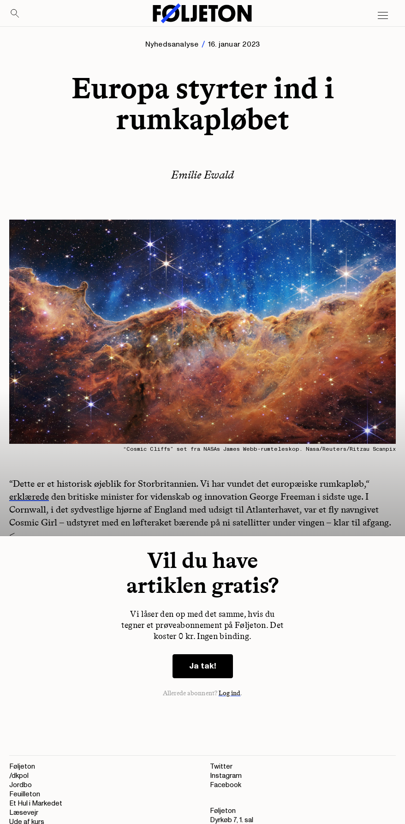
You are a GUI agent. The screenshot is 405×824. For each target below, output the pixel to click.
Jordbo (20, 785)
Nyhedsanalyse (172, 44)
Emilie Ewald (202, 174)
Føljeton (22, 766)
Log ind (230, 693)
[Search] (15, 14)
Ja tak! (202, 666)
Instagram (226, 776)
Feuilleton (24, 794)
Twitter (221, 766)
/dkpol (19, 776)
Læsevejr (23, 813)
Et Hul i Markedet (35, 803)
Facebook (225, 785)
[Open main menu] (383, 16)
